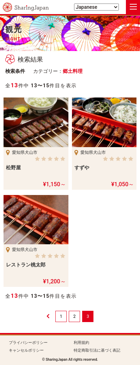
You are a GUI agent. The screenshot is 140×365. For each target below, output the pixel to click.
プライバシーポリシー (28, 342)
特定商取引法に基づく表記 (97, 350)
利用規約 (81, 342)
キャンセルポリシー (26, 350)
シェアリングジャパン (26, 7)
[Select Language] (96, 7)
